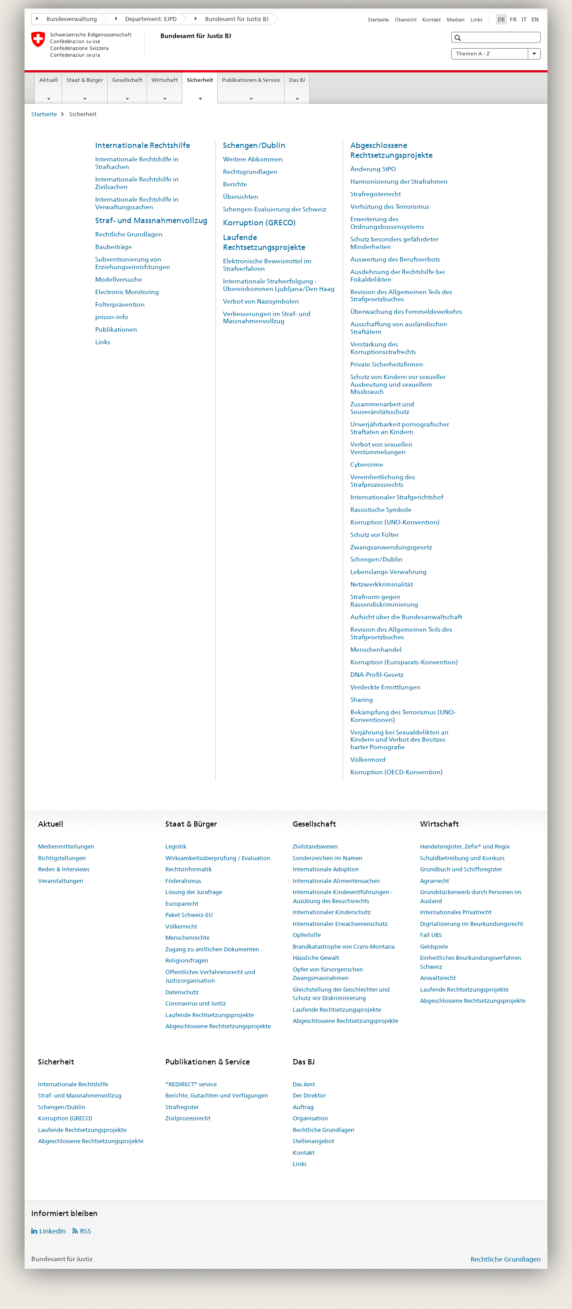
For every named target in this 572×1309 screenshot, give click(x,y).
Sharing (361, 699)
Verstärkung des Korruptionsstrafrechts (383, 348)
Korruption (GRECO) (259, 222)
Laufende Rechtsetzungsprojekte (264, 242)
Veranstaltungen (60, 880)
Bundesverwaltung (66, 18)
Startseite (378, 20)
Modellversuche (118, 279)
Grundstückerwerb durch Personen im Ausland (471, 896)
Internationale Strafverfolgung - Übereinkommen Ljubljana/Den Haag (279, 285)
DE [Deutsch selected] (501, 19)
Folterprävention (120, 304)
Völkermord (368, 759)
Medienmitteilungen (66, 846)
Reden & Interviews (63, 869)
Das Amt (304, 1084)
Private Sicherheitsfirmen (386, 364)
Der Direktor (309, 1095)
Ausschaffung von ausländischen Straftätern (398, 328)
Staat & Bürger (85, 79)
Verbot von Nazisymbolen (261, 301)
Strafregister (182, 1107)
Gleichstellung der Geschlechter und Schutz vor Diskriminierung (341, 994)
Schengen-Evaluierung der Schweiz (274, 209)
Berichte (235, 184)
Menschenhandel (376, 649)
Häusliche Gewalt (316, 957)
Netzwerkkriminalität (381, 584)
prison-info (111, 317)
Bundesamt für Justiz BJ (232, 18)
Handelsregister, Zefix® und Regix (465, 846)
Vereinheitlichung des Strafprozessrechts (382, 480)
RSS (85, 1231)
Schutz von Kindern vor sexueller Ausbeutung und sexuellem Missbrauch (398, 384)
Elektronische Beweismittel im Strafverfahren (267, 265)
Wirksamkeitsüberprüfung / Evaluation (217, 857)
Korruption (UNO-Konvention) (395, 522)
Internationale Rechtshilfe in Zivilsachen (137, 183)
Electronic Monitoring (127, 292)
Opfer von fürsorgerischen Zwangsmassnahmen (328, 974)
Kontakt (431, 20)
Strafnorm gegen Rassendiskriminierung (384, 600)
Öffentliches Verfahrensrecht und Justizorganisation (210, 976)
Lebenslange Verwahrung (388, 571)
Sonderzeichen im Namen (327, 857)
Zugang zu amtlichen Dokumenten (212, 949)
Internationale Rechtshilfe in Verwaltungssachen (137, 203)
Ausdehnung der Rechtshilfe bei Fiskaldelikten (397, 275)
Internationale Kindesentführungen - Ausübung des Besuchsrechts (342, 896)
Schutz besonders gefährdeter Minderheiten (394, 243)
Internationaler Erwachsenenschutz (340, 923)
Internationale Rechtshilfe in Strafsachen (137, 163)
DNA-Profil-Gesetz (377, 674)
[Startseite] (158, 44)
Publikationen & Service (251, 79)
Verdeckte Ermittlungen (385, 687)
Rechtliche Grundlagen (129, 234)
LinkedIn (52, 1231)
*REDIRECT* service (191, 1084)
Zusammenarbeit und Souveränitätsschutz (382, 408)
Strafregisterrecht (375, 194)
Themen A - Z (496, 54)
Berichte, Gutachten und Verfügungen (216, 1095)
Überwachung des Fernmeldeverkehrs (406, 311)
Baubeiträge (113, 246)
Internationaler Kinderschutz (332, 912)
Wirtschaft (164, 79)
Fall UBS (431, 934)
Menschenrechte (187, 937)
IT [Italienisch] (524, 19)
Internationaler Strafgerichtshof (396, 497)
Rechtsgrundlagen (250, 171)
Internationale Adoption (326, 869)
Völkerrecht (181, 926)
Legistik (175, 846)
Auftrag (303, 1107)
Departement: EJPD (146, 18)
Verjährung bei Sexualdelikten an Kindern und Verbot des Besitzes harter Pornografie (399, 740)
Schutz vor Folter (374, 534)
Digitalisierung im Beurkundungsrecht (471, 923)
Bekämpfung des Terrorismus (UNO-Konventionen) (403, 716)
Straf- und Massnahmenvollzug (151, 220)
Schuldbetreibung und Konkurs (462, 857)
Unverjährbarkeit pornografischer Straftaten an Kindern (399, 428)
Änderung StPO (373, 169)
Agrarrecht (434, 880)
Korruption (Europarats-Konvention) (404, 662)
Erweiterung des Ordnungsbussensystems (387, 222)
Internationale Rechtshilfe (142, 145)
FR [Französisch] (513, 19)
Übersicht (405, 20)
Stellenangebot (313, 1140)
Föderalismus (183, 880)
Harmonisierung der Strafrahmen (399, 181)
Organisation (310, 1118)
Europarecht (181, 903)
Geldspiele (434, 946)
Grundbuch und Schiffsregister (461, 869)
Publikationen (116, 329)
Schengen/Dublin (254, 145)
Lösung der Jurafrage (193, 891)
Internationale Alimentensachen (336, 880)
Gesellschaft (127, 79)
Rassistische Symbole (381, 509)
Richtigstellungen (62, 857)
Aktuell (48, 79)
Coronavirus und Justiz (195, 1003)
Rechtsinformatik (188, 869)
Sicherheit (202, 82)
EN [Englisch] (535, 19)
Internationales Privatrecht (456, 912)
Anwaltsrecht (438, 977)
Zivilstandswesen (315, 846)
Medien (456, 20)
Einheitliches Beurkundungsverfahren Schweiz (470, 962)
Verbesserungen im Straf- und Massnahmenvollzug (267, 317)
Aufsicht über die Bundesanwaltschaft (406, 617)
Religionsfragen (186, 960)
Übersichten (240, 196)
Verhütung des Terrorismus (389, 206)
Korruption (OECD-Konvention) (396, 772)
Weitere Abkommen (253, 159)
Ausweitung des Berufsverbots (395, 259)
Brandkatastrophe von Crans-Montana (344, 946)
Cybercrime (366, 464)
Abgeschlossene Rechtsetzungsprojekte (391, 150)
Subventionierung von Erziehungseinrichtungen (132, 263)
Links (476, 20)
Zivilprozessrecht (187, 1118)
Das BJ (297, 79)
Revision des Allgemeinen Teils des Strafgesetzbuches (401, 295)
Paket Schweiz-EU (189, 914)
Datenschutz (182, 992)
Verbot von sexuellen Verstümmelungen (381, 448)
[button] (459, 37)
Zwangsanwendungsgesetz (391, 547)
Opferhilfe (307, 934)
